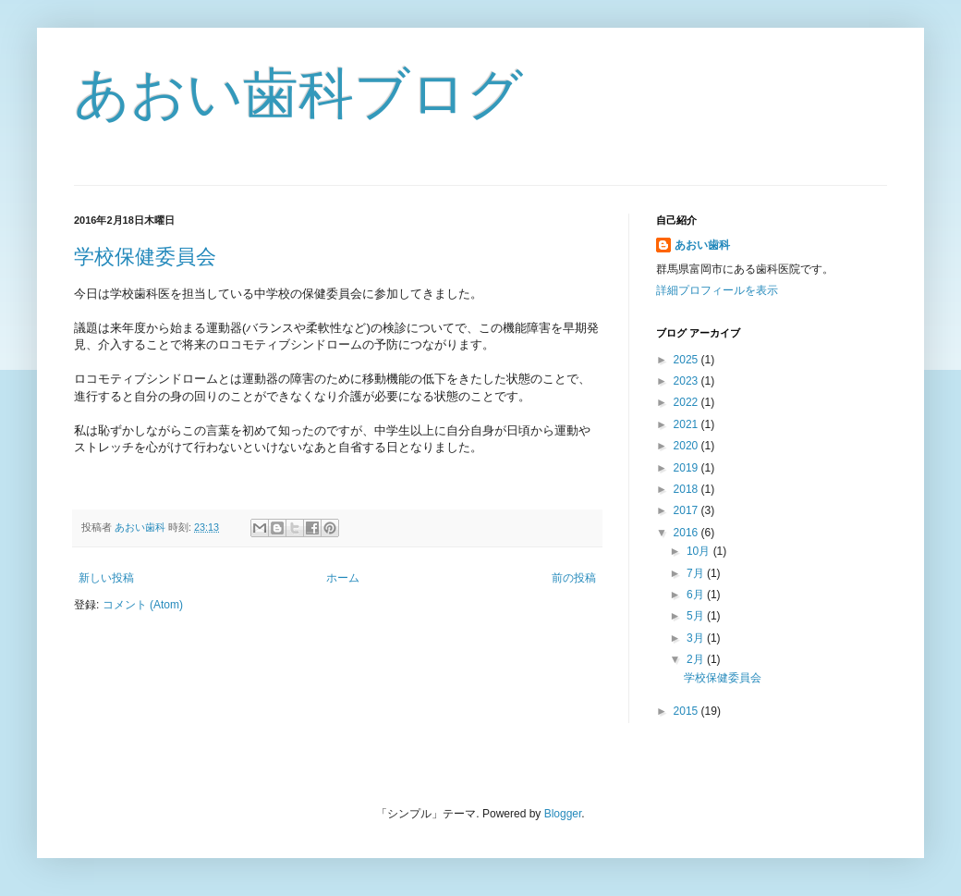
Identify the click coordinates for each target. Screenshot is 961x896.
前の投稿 (574, 577)
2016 (687, 532)
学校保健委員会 (145, 256)
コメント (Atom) (143, 604)
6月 (697, 594)
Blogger (563, 813)
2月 (697, 659)
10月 (700, 551)
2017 (687, 510)
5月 (697, 615)
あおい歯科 (702, 245)
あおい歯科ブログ (298, 94)
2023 (687, 380)
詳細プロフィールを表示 (717, 290)
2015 (687, 711)
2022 (687, 402)
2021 (687, 424)
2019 (687, 467)
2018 (687, 489)
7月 (697, 573)
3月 (697, 638)
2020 (687, 445)
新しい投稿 (106, 577)
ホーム (342, 577)
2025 (687, 359)
